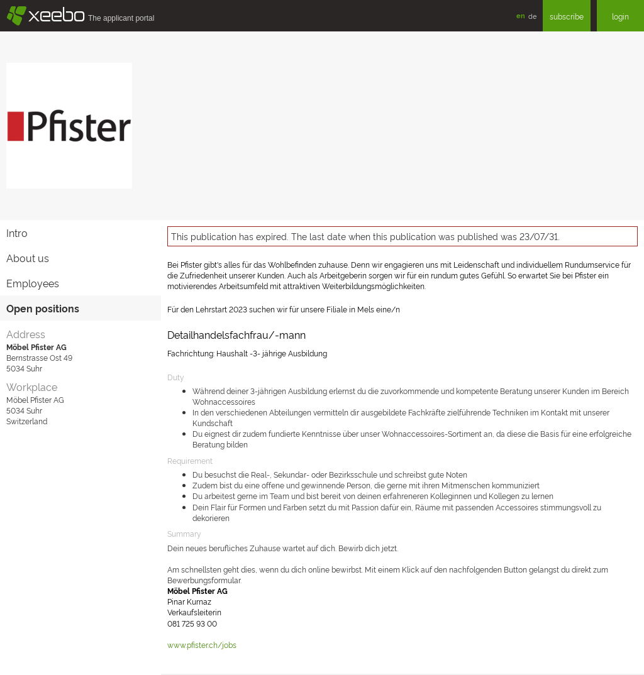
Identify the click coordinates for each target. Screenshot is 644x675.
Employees (32, 283)
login (620, 16)
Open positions (42, 308)
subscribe (567, 16)
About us (27, 258)
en (520, 15)
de (532, 16)
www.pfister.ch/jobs (201, 644)
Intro (17, 232)
